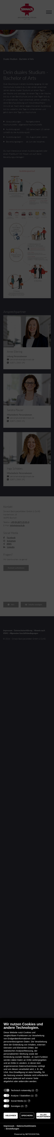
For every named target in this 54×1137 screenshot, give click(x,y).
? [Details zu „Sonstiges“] (26, 1106)
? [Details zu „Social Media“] (29, 1101)
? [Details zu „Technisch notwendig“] (36, 1090)
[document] (27, 1054)
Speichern (27, 1115)
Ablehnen (10, 1115)
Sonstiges (15, 1106)
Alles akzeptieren (43, 1116)
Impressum (9, 1126)
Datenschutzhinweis (26, 1126)
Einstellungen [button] (12, 1129)
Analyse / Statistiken (20, 1095)
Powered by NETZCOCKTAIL (27, 1134)
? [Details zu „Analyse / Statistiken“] (36, 1095)
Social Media (17, 1101)
